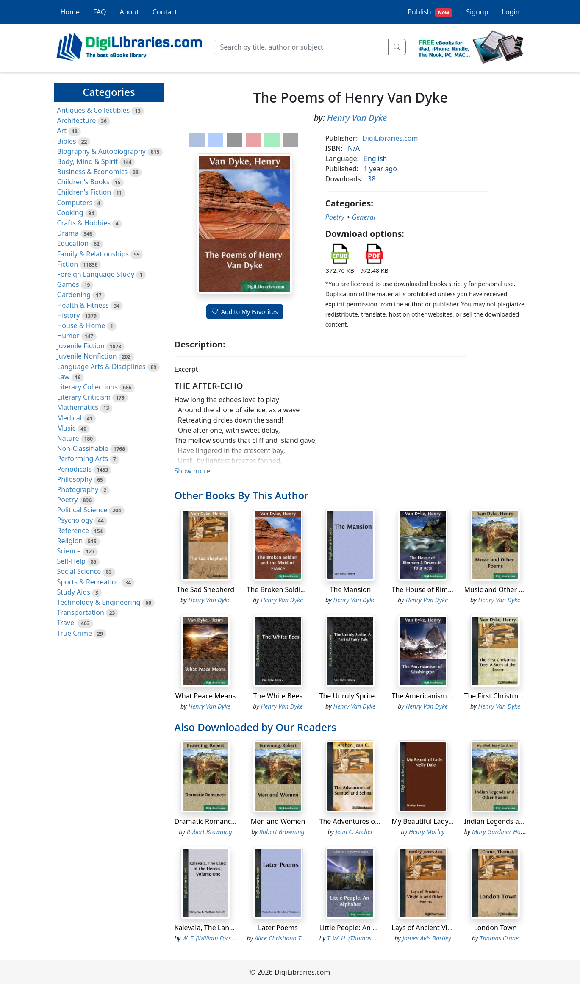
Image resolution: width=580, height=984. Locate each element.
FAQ (99, 12)
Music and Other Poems (502, 589)
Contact (165, 12)
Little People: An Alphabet (360, 927)
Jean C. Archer (354, 832)
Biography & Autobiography (101, 151)
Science (69, 551)
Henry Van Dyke (357, 117)
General (363, 217)
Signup (477, 12)
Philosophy (74, 479)
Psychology (75, 520)
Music (66, 428)
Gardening (74, 294)
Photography (78, 489)
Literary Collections (87, 387)
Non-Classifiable (82, 448)
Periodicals (74, 469)
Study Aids (73, 592)
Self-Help (71, 561)
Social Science (79, 571)
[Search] (302, 47)
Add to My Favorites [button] (245, 312)
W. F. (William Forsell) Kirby (218, 938)
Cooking (70, 212)
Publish (430, 12)
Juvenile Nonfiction (87, 356)
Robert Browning (209, 832)
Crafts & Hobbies (84, 223)
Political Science (82, 509)
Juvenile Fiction (81, 345)
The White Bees (277, 695)
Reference (73, 530)
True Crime (74, 633)
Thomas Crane (499, 938)
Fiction (67, 264)
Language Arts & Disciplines (101, 366)
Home (70, 12)
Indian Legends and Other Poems (517, 821)
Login (511, 12)
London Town (495, 927)
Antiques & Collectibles (93, 110)
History (68, 315)
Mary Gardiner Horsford (504, 832)
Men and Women (278, 821)
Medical (69, 418)
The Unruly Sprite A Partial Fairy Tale (377, 695)
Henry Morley (427, 832)
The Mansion (350, 589)
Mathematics (77, 407)
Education (73, 243)
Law (63, 376)
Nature (68, 438)
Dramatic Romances (206, 821)
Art (62, 130)
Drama (68, 233)
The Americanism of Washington (443, 695)
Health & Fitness (83, 305)
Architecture (76, 120)
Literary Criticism (84, 397)
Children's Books (83, 181)
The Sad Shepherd (205, 589)
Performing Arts (82, 458)
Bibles (66, 141)
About (129, 12)
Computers (75, 202)
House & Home (81, 325)
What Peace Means (205, 695)
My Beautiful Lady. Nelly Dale (438, 821)
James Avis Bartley (426, 938)
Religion (70, 540)
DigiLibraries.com (390, 138)
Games (68, 284)
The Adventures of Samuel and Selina (378, 821)
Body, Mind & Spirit (87, 161)
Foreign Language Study (96, 274)
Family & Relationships (93, 254)
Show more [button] (193, 470)
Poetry (67, 499)
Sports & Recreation (88, 582)
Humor (68, 335)
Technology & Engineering (99, 602)
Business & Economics (92, 171)
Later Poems (278, 927)
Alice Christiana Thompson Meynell (302, 938)
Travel (66, 622)
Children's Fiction (84, 192)
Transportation (80, 612)
